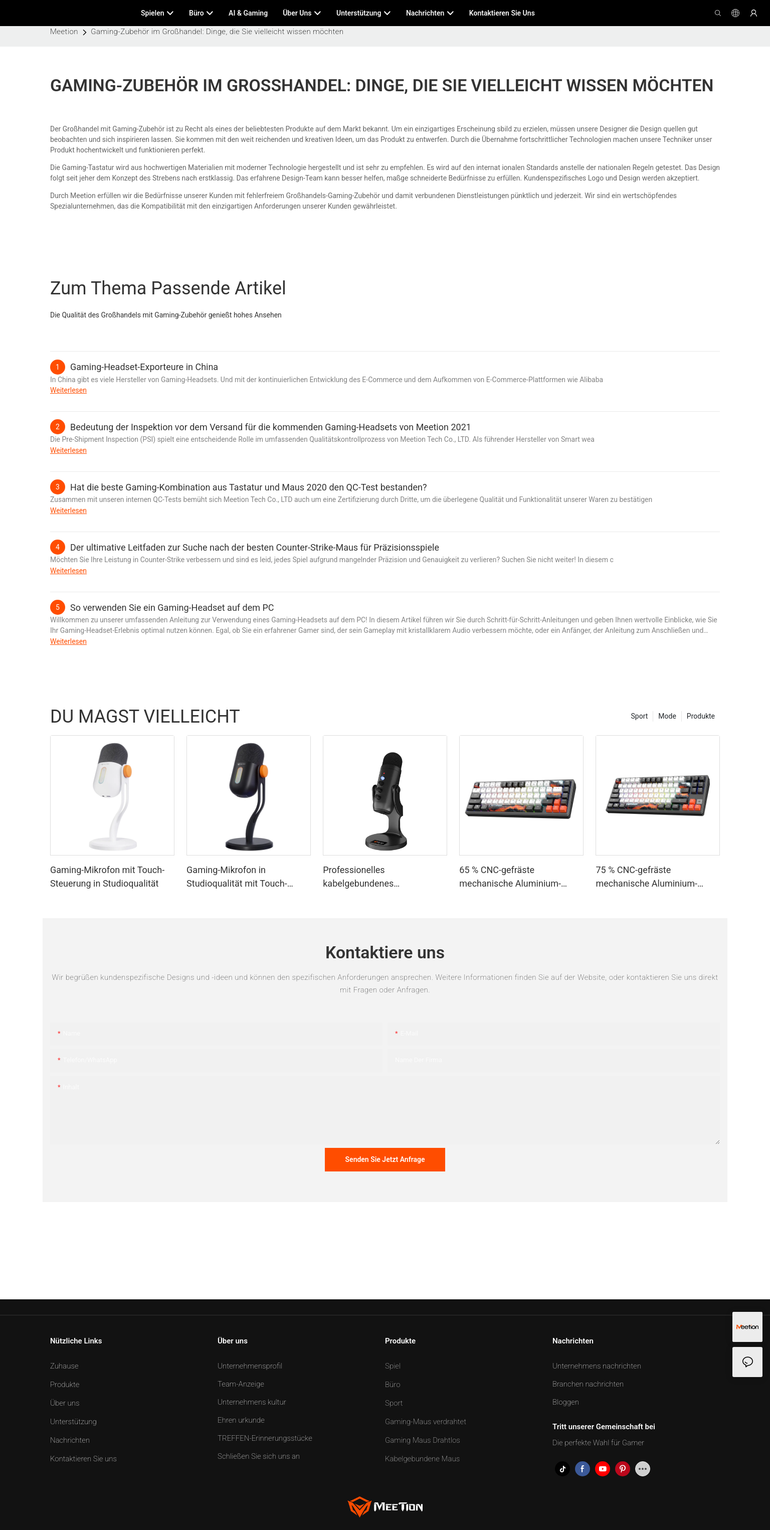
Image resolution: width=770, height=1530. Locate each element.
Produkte (701, 716)
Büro (393, 1384)
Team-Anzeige (241, 1384)
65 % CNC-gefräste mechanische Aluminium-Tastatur (510, 877)
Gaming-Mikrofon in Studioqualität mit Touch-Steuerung (236, 877)
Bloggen (565, 1402)
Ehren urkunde (241, 1420)
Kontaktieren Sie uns (83, 1458)
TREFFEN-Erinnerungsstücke (265, 1438)
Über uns (64, 1403)
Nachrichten (70, 1440)
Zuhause (64, 1366)
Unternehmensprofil (250, 1366)
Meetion (64, 31)
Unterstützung (73, 1421)
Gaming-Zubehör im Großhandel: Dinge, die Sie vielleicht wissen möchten (217, 31)
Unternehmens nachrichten (596, 1366)
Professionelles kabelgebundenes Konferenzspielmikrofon (371, 877)
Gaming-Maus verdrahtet (425, 1421)
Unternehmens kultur (252, 1402)
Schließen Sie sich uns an (259, 1456)
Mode (667, 716)
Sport (639, 716)
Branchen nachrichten (588, 1384)
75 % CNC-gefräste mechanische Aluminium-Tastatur (646, 877)
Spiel (393, 1366)
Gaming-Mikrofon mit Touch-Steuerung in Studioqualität (107, 877)
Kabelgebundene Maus (422, 1458)
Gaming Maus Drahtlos (422, 1440)
